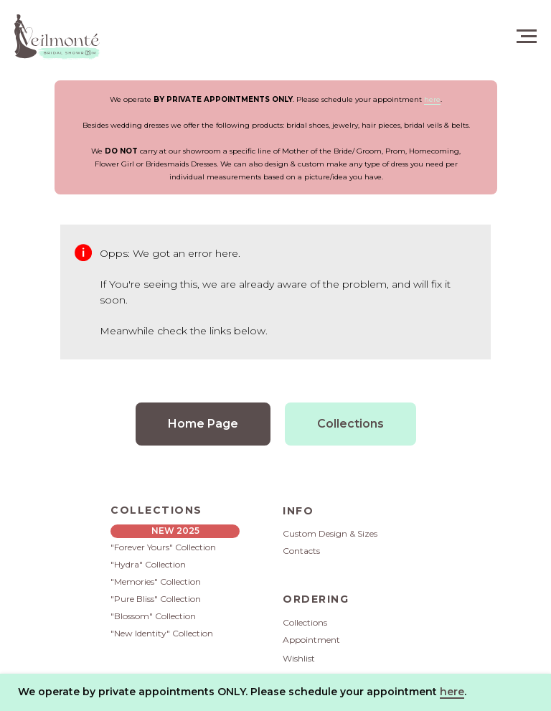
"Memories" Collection (155, 581)
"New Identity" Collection (161, 633)
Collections (305, 622)
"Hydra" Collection (148, 564)
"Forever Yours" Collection (163, 547)
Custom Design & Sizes (330, 533)
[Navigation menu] (527, 36)
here (432, 99)
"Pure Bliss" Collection (155, 598)
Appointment (311, 639)
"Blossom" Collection (153, 616)
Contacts (301, 550)
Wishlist (299, 658)
